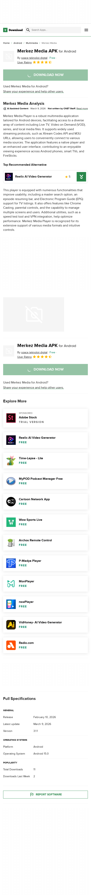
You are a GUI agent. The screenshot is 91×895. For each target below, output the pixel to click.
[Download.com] (13, 30)
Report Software (45, 794)
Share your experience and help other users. (33, 92)
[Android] (18, 43)
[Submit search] (28, 30)
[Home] (6, 43)
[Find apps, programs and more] (53, 30)
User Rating (34, 62)
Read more (82, 108)
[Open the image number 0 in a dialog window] (33, 314)
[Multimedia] (32, 43)
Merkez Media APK (46, 51)
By (32, 58)
